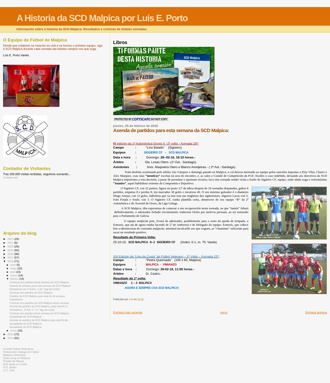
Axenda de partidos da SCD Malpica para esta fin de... (39, 320)
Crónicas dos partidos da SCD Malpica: (31, 292)
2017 (10, 257)
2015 (10, 334)
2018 (10, 253)
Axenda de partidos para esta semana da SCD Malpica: (40, 285)
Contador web (10, 177)
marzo (14, 275)
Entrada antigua (316, 312)
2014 (10, 337)
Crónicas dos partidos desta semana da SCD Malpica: (39, 282)
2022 (10, 238)
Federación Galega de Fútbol (21, 351)
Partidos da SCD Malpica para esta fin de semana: (37, 296)
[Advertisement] (24, 204)
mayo (13, 268)
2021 (10, 242)
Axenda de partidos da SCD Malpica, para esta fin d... (39, 306)
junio (13, 264)
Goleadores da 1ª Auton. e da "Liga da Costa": (35, 289)
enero (14, 330)
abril (13, 271)
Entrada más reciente (127, 312)
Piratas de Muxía (13, 361)
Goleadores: (16, 299)
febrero (14, 278)
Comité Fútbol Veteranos (18, 348)
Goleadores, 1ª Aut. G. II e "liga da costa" (32, 309)
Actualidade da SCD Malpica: (25, 316)
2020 (10, 246)
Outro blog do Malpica (16, 357)
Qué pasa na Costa (15, 364)
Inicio (223, 312)
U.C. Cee (8, 370)
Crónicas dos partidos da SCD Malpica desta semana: (39, 303)
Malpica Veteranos (14, 354)
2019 (10, 250)
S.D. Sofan (10, 367)
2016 (10, 261)
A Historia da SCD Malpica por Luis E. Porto (102, 18)
